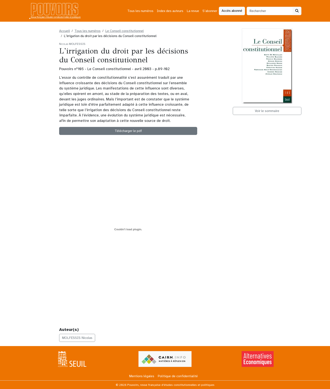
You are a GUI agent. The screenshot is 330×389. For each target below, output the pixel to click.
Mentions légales (141, 376)
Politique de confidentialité (178, 376)
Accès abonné (232, 11)
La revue (193, 11)
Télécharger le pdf (128, 131)
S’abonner (209, 11)
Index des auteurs (170, 11)
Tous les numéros (140, 11)
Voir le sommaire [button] (267, 111)
